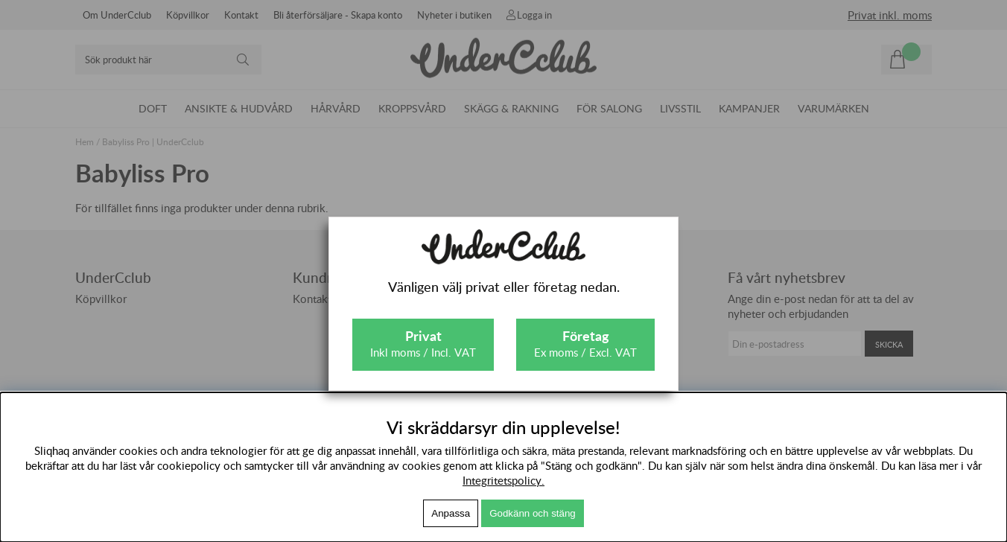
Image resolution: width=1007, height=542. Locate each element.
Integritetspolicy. (503, 480)
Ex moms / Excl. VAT (585, 343)
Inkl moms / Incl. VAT (423, 343)
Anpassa (450, 513)
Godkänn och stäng (532, 513)
